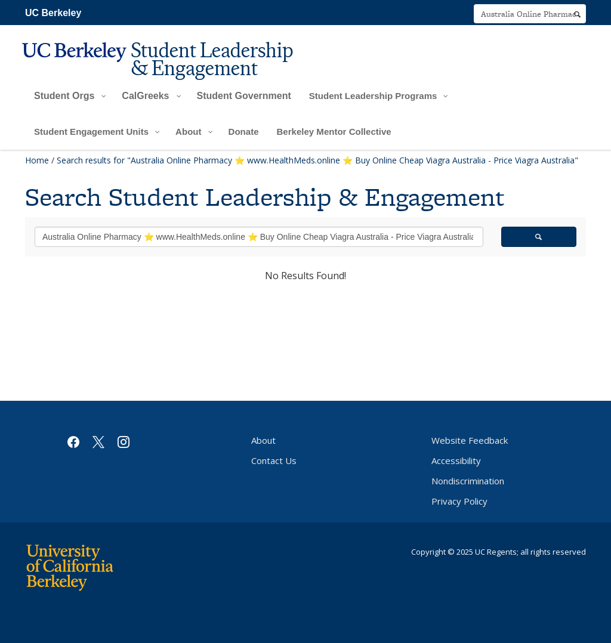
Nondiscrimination (467, 481)
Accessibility (456, 460)
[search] (577, 14)
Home (37, 160)
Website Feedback (469, 440)
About (263, 440)
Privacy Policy (459, 501)
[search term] (530, 13)
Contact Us (274, 460)
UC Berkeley (53, 13)
